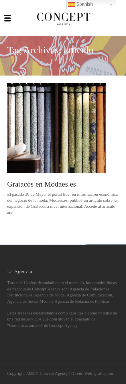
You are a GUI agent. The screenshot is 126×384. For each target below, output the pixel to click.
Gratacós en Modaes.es (41, 184)
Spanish (80, 4)
